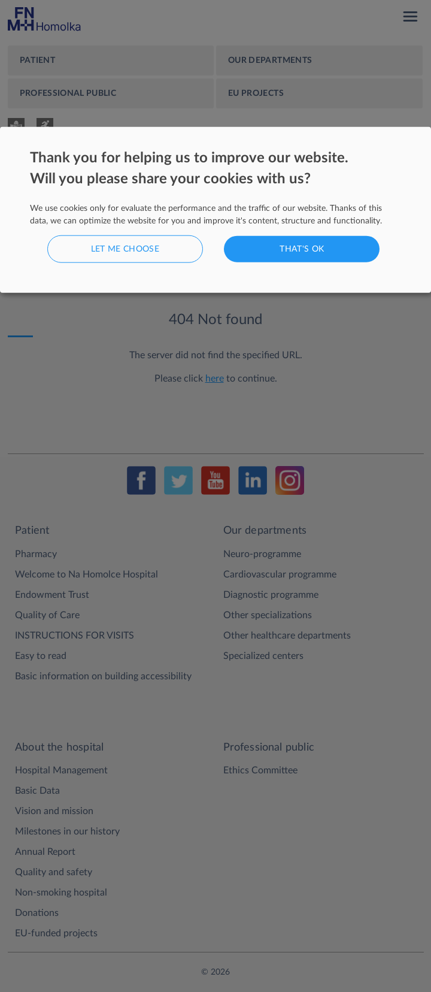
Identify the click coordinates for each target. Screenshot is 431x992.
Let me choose (125, 248)
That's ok (302, 248)
